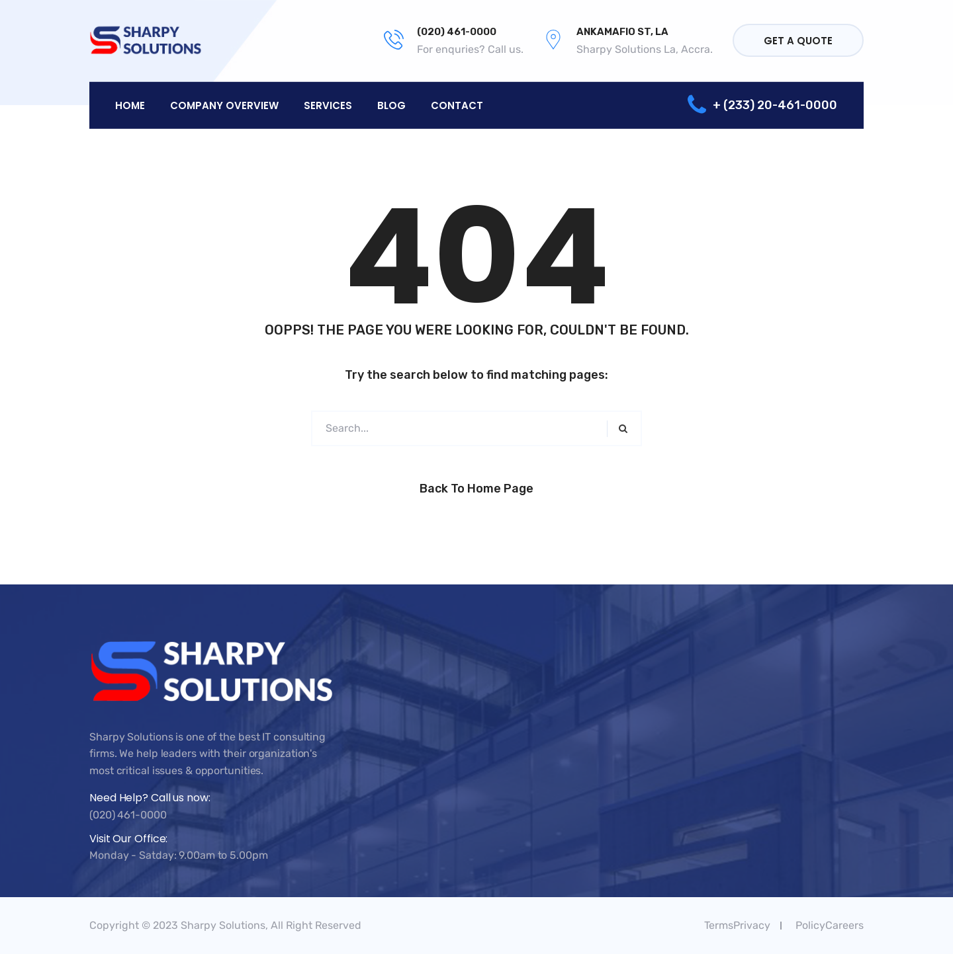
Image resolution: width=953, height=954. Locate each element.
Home (130, 105)
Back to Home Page (476, 488)
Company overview (224, 105)
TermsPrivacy (737, 925)
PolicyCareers (829, 925)
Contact (457, 105)
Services (328, 105)
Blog (391, 105)
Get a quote (798, 41)
